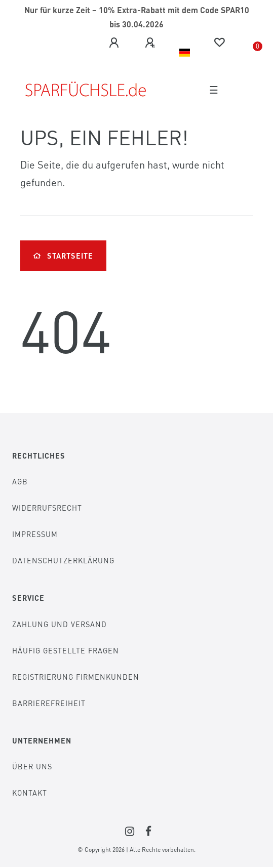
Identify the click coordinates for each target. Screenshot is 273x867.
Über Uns (32, 766)
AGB (20, 481)
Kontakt (29, 792)
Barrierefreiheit (49, 703)
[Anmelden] (114, 43)
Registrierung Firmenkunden (75, 676)
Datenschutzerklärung (63, 560)
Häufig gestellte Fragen (65, 650)
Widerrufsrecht (47, 507)
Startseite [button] (63, 255)
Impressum (35, 534)
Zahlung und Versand (59, 624)
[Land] (184, 52)
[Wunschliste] (219, 42)
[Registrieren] (150, 43)
